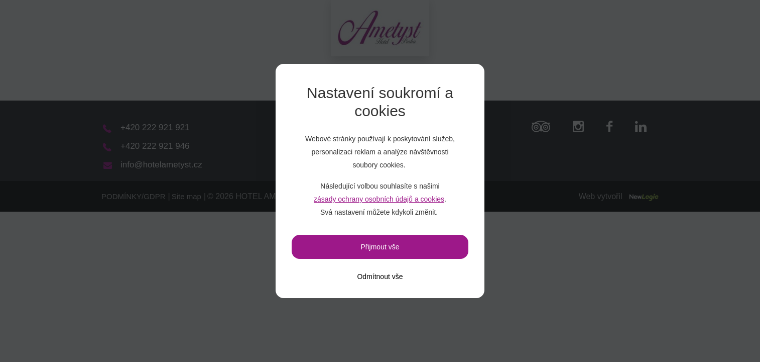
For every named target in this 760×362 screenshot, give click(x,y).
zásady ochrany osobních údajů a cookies (379, 199)
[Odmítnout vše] (380, 276)
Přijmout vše (379, 247)
